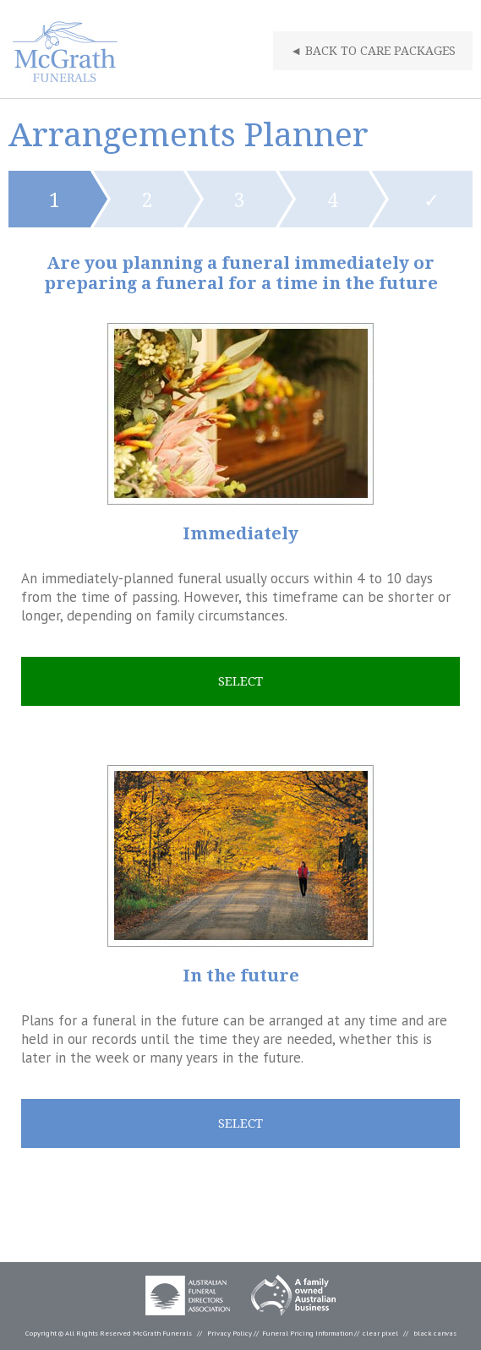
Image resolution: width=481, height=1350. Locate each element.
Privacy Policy (229, 1332)
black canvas (434, 1332)
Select (240, 681)
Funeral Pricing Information (307, 1332)
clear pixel (380, 1332)
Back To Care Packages (373, 50)
